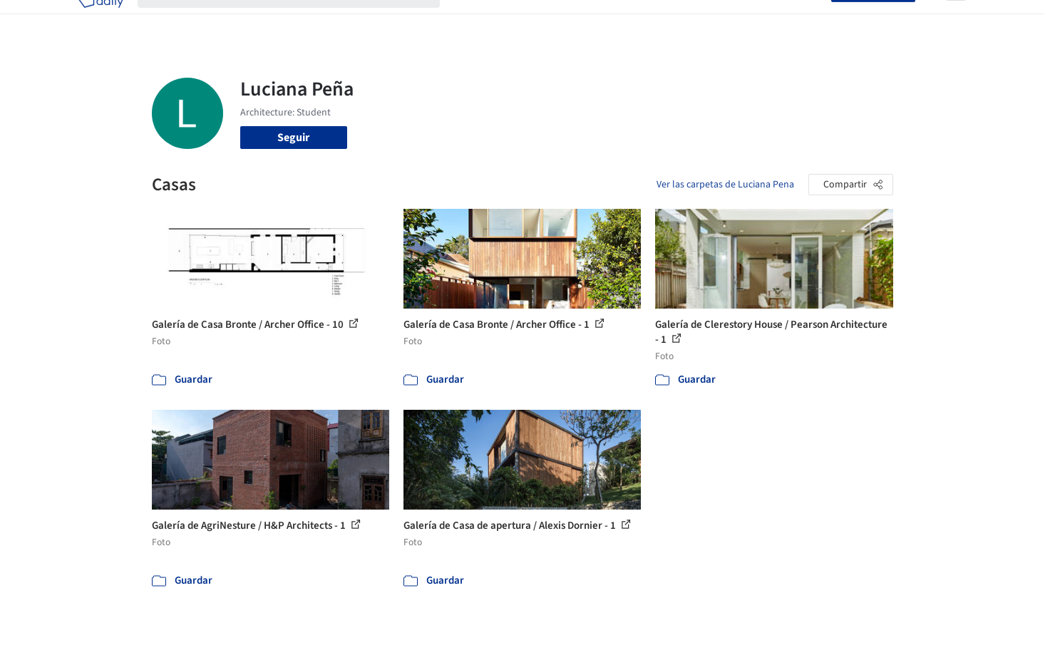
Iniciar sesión (791, 20)
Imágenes (518, 20)
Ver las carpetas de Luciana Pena (725, 185)
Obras (468, 20)
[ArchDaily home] (100, 20)
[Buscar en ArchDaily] (300, 20)
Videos (713, 20)
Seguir (293, 137)
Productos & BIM (593, 20)
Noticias (666, 20)
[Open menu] (956, 20)
